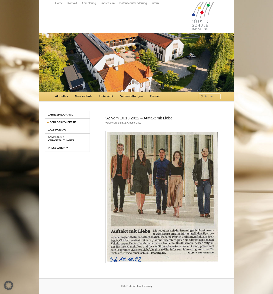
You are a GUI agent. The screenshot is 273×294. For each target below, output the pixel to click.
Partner (155, 96)
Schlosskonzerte (63, 122)
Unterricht (106, 96)
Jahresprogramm (61, 114)
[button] (8, 285)
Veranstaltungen (131, 96)
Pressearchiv (58, 147)
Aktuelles (61, 96)
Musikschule (83, 96)
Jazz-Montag (57, 129)
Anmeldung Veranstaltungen (61, 139)
